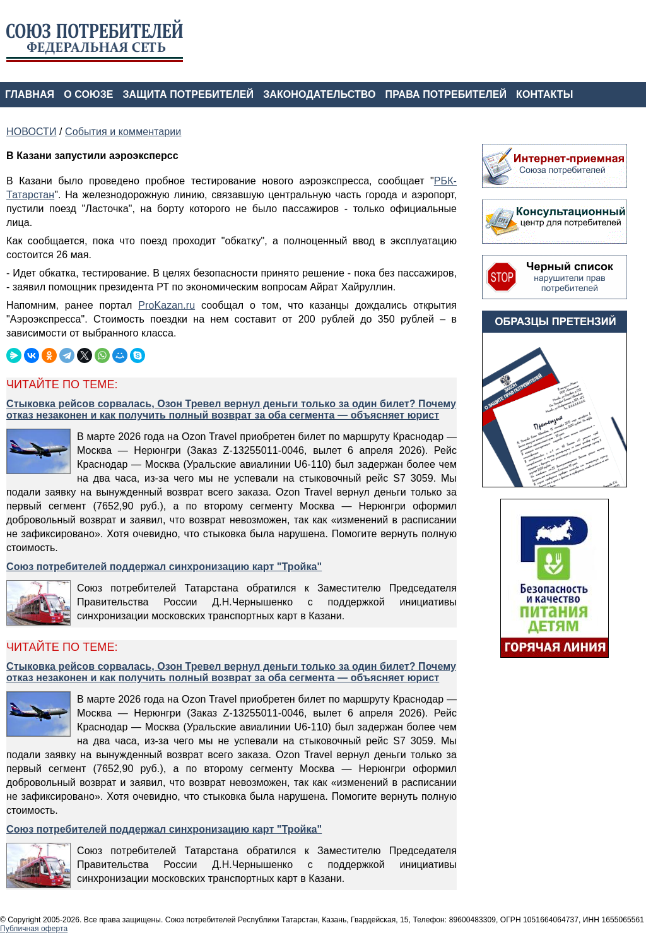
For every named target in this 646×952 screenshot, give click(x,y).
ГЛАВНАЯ (29, 94)
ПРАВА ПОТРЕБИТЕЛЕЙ (446, 94)
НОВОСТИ (31, 131)
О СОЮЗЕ (88, 94)
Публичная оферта (34, 928)
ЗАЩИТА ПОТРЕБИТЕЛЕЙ (188, 94)
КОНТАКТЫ (544, 94)
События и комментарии (123, 131)
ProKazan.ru (166, 305)
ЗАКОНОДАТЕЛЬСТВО (319, 94)
